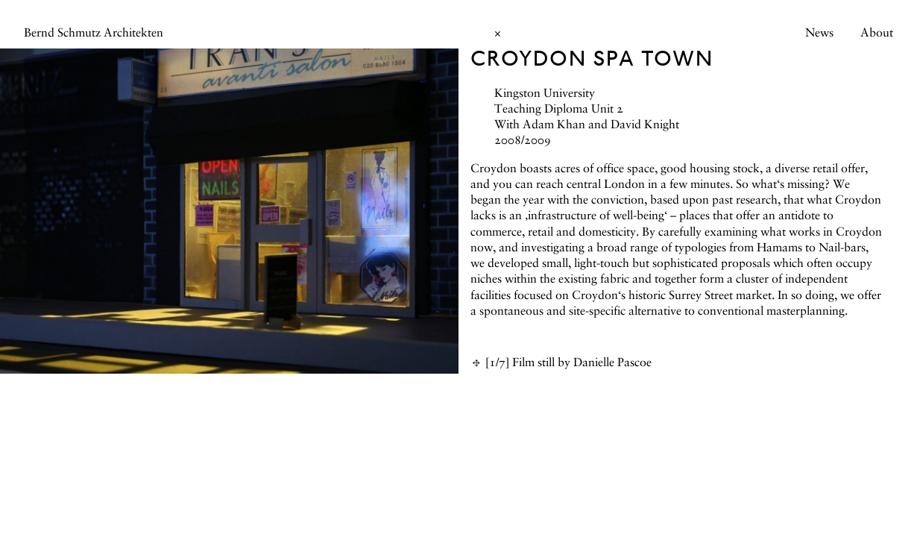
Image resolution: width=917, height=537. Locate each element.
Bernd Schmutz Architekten (93, 34)
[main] (458, 268)
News (819, 34)
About (876, 34)
